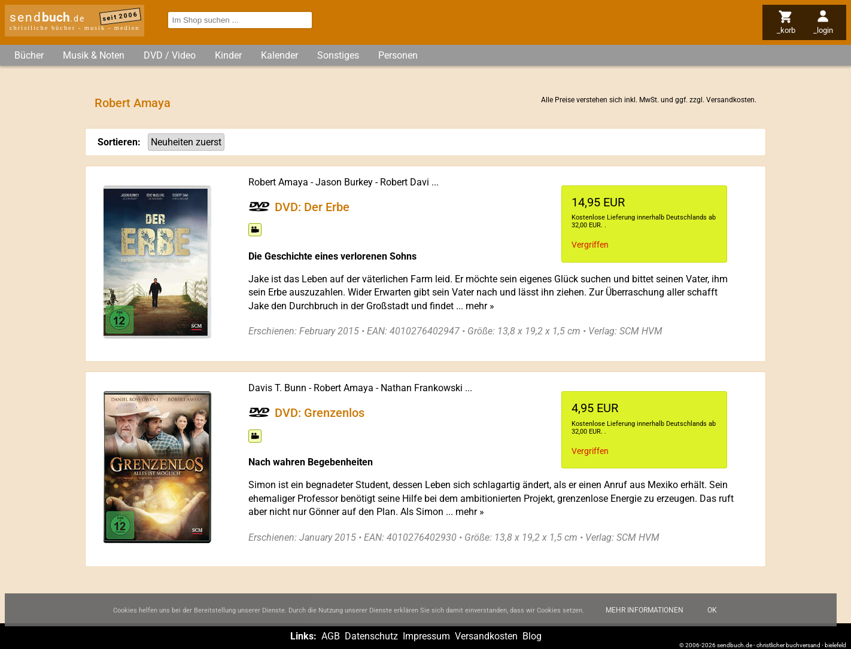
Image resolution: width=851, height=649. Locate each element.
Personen (398, 55)
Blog (532, 636)
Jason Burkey (344, 182)
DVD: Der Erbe (312, 206)
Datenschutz (371, 636)
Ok (712, 617)
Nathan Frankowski (422, 388)
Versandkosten (730, 100)
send (47, 17)
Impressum (426, 636)
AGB (330, 636)
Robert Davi (404, 182)
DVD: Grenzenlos (319, 413)
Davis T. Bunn (277, 388)
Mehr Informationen (644, 617)
